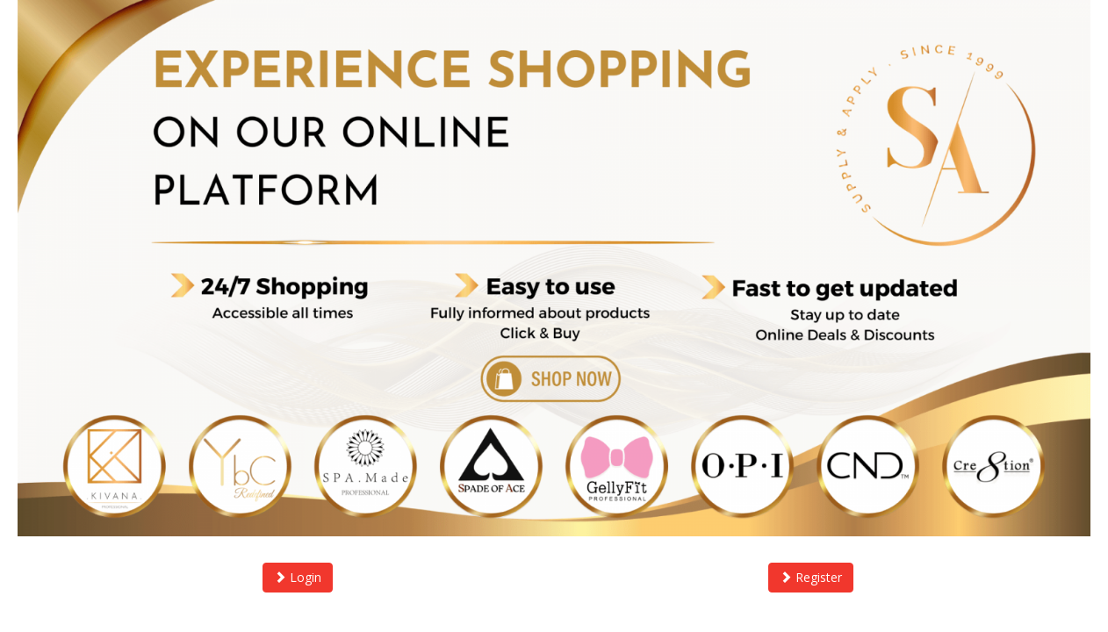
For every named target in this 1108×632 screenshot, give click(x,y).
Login (297, 577)
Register (811, 577)
